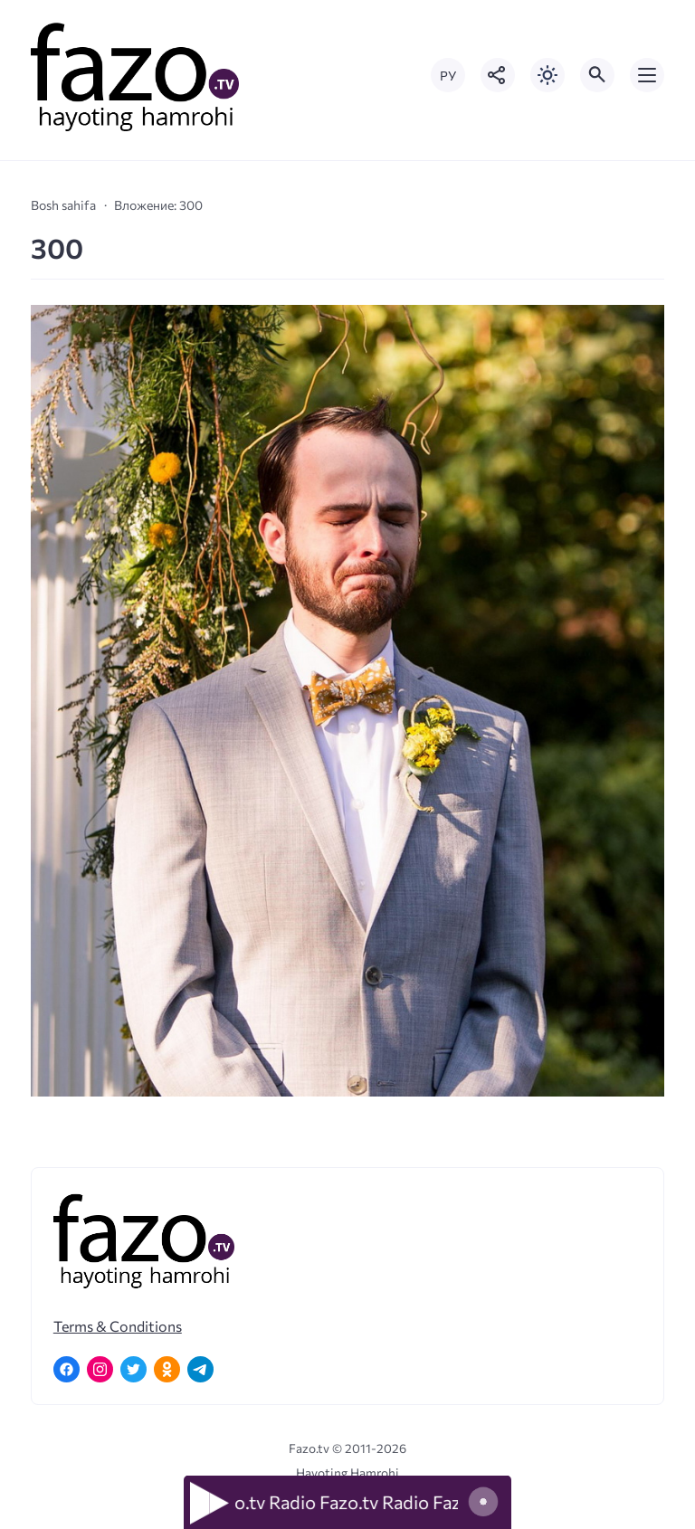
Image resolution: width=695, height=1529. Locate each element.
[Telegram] (200, 1369)
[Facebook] (66, 1369)
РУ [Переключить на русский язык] (448, 75)
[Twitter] (133, 1369)
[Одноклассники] (167, 1369)
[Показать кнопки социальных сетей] (498, 75)
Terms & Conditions (117, 1325)
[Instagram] (100, 1369)
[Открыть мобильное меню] (647, 75)
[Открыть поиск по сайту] (597, 75)
